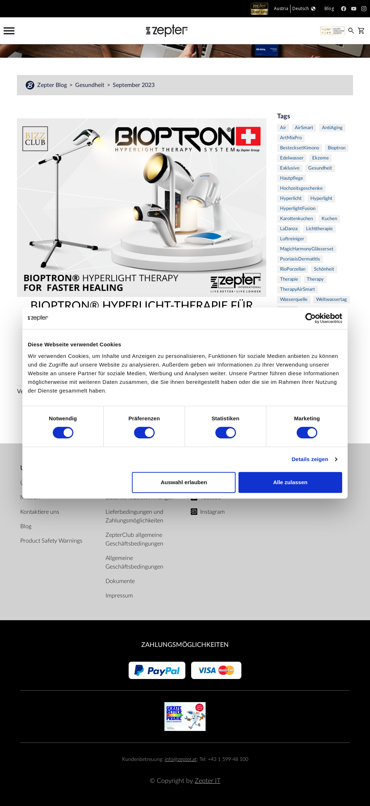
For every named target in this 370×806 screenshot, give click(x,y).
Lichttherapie (319, 229)
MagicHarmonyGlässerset (307, 249)
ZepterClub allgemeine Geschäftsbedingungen (134, 539)
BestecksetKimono (299, 148)
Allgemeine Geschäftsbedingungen (134, 562)
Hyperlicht (291, 198)
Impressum (119, 596)
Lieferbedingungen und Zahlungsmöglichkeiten (134, 516)
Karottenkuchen (296, 218)
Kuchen (329, 218)
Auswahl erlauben (184, 482)
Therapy (315, 279)
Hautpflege (291, 178)
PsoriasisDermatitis (300, 259)
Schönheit (324, 269)
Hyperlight (321, 198)
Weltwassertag (331, 299)
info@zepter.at (181, 759)
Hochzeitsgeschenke (301, 188)
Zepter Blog (52, 85)
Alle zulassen (290, 482)
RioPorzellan (292, 269)
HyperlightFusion (297, 208)
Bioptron (336, 148)
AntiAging (332, 128)
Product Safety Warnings (51, 541)
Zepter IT (207, 781)
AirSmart (304, 128)
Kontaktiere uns (39, 512)
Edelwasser (292, 158)
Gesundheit (90, 85)
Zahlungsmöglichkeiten (185, 645)
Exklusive (290, 168)
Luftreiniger (292, 239)
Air (283, 128)
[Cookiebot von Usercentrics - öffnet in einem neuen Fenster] (310, 318)
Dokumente (120, 581)
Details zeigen (310, 459)
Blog (25, 526)
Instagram (212, 512)
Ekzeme (320, 158)
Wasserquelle (293, 299)
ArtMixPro (291, 138)
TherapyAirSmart (297, 289)
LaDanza (288, 229)
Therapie (289, 279)
